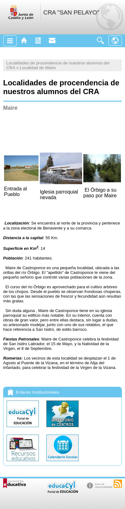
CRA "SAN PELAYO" (71, 12)
